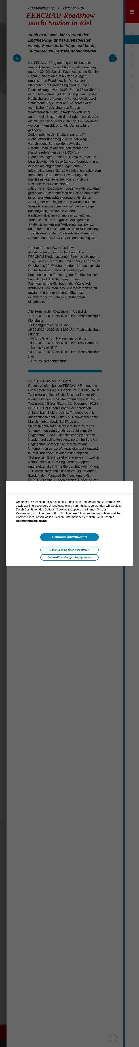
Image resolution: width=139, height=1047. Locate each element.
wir (108, 505)
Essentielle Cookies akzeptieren (69, 549)
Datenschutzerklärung (31, 520)
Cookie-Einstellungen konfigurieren (69, 557)
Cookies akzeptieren (69, 537)
